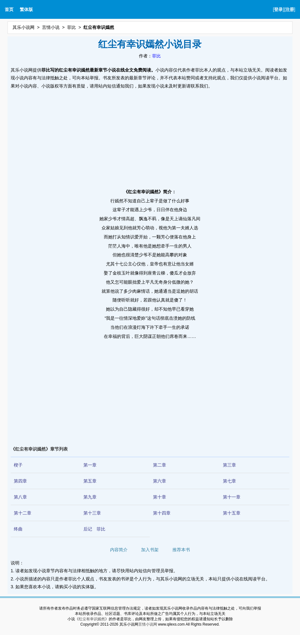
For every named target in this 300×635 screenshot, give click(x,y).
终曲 (18, 528)
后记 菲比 (94, 528)
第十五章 (231, 512)
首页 (9, 9)
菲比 (71, 27)
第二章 (159, 464)
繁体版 (26, 9)
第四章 (20, 480)
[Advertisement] (150, 137)
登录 (278, 9)
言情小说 (51, 27)
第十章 (159, 496)
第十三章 (92, 512)
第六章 (159, 480)
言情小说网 (147, 624)
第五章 (90, 480)
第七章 (229, 480)
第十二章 (22, 512)
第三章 (229, 464)
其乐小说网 (23, 27)
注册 (289, 9)
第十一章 (231, 496)
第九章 (90, 496)
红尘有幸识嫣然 (92, 619)
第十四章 (162, 512)
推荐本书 (181, 549)
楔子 (18, 464)
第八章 (20, 496)
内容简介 (119, 549)
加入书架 (150, 549)
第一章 (90, 464)
